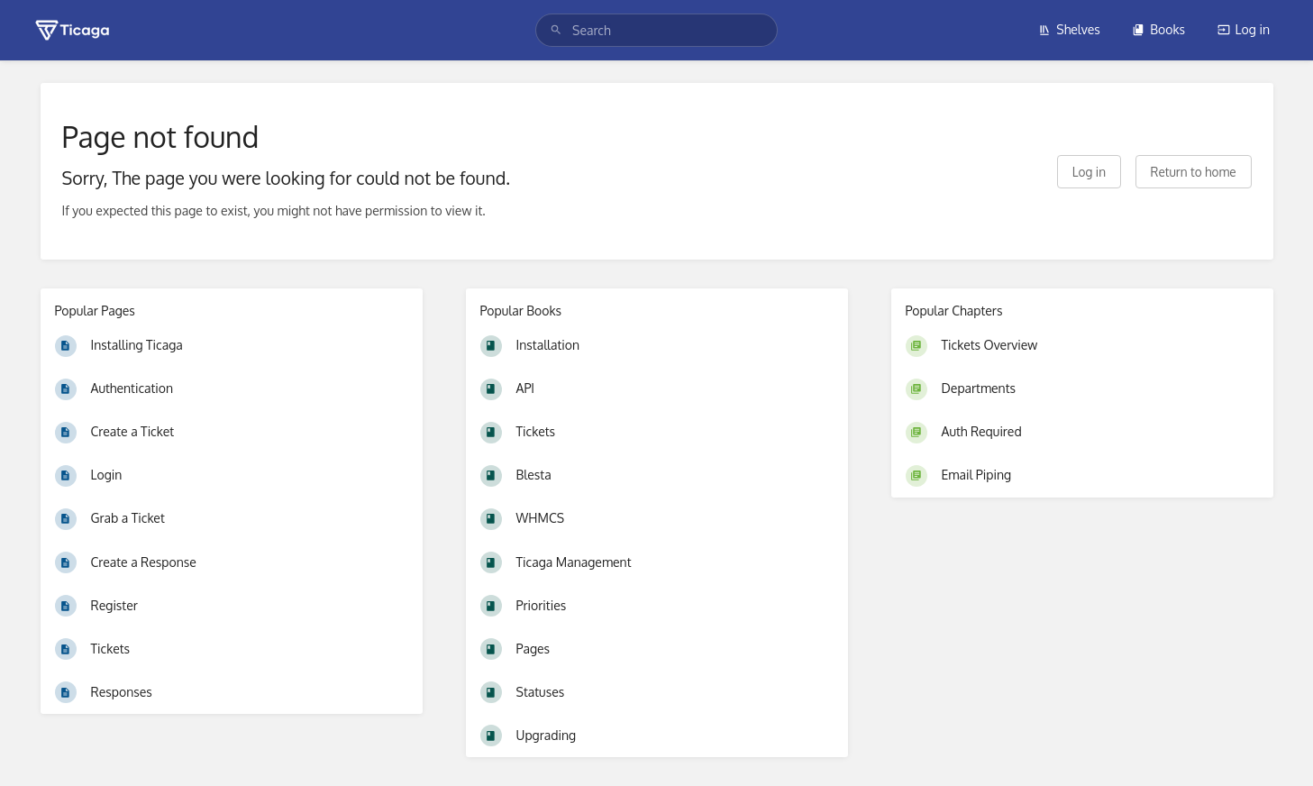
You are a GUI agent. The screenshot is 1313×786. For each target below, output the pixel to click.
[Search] (556, 30)
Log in (1243, 29)
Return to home (1193, 171)
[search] (656, 30)
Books (1158, 29)
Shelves (1069, 29)
